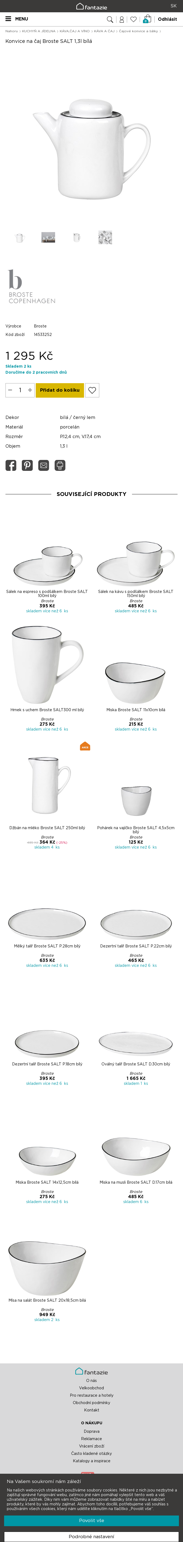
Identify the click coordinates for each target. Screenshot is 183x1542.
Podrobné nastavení (91, 1536)
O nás (91, 1381)
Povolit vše (91, 1520)
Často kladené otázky (91, 1454)
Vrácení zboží (91, 1446)
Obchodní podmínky (91, 1403)
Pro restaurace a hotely (91, 1396)
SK (173, 6)
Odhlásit (167, 19)
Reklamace (91, 1439)
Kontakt (91, 1410)
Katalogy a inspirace (91, 1461)
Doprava (92, 1432)
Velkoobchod (91, 1388)
